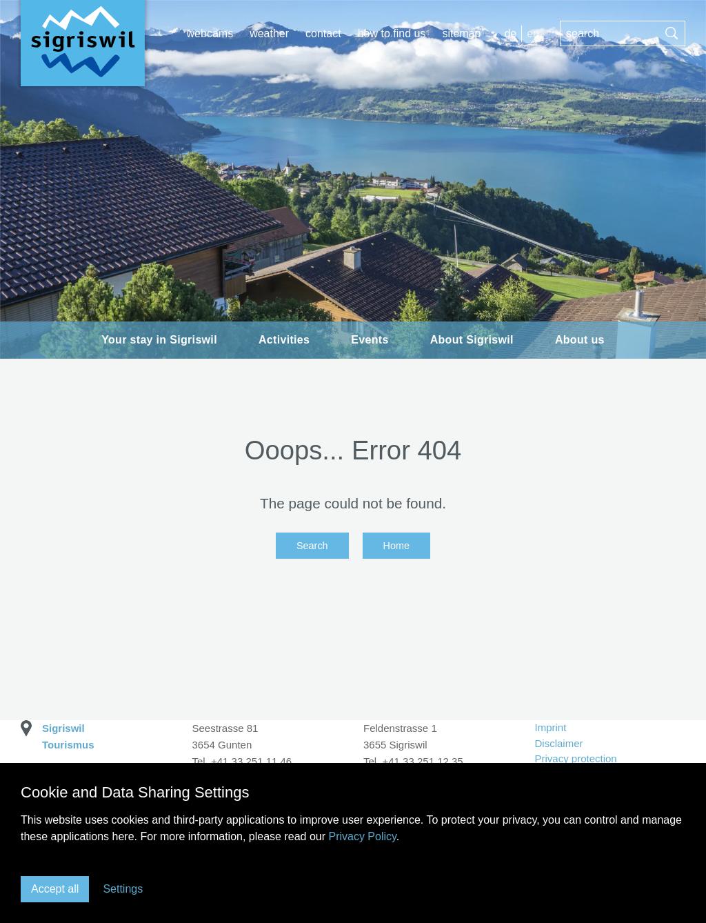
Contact (323, 33)
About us (580, 340)
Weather (269, 33)
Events (369, 340)
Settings (123, 889)
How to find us (392, 33)
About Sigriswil (472, 340)
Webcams (210, 33)
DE (510, 33)
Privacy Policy (362, 836)
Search (312, 545)
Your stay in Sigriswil (159, 340)
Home (396, 545)
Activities (284, 340)
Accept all (55, 889)
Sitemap (461, 33)
